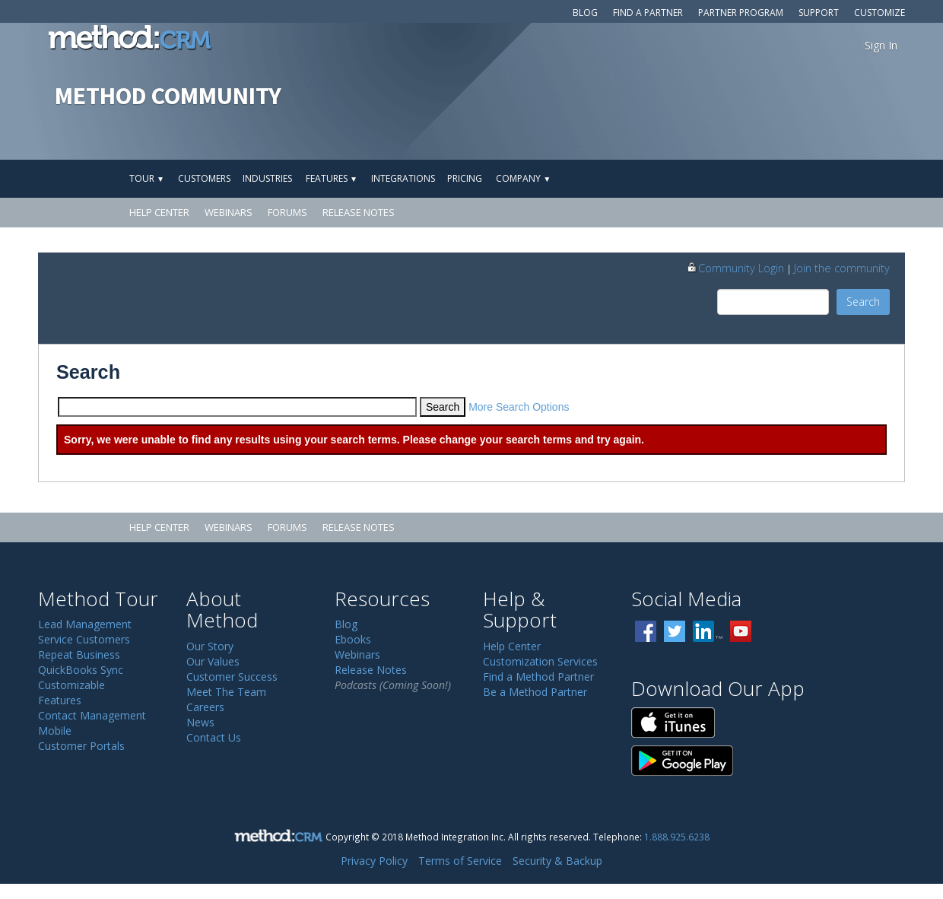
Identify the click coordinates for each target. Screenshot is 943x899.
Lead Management (85, 624)
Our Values (213, 661)
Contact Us (213, 737)
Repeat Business (79, 654)
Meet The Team (226, 692)
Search (863, 301)
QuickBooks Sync (80, 669)
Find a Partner (648, 12)
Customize (879, 12)
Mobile (54, 730)
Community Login (735, 267)
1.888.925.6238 (677, 837)
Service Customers (84, 639)
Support (819, 12)
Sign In (881, 45)
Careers (205, 707)
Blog (585, 12)
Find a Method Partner (538, 676)
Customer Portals (81, 746)
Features (331, 178)
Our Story (209, 646)
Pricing (464, 178)
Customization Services (540, 661)
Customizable (71, 685)
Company (523, 178)
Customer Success (232, 676)
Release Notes (358, 212)
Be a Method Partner (535, 692)
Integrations (403, 178)
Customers (204, 178)
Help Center (159, 212)
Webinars (228, 212)
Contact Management (92, 715)
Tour (146, 178)
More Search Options (518, 407)
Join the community (842, 267)
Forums (287, 212)
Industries (267, 178)
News (200, 722)
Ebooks (353, 639)
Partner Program (740, 12)
